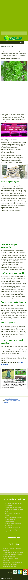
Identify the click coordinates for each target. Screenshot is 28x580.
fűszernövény (9, 400)
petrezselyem (5, 402)
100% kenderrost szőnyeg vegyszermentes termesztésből (13, 519)
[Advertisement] (14, 14)
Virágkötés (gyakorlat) (10, 566)
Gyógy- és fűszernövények (11, 399)
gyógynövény (16, 400)
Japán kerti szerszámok (12, 528)
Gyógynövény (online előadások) (13, 552)
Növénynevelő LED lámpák (13, 503)
